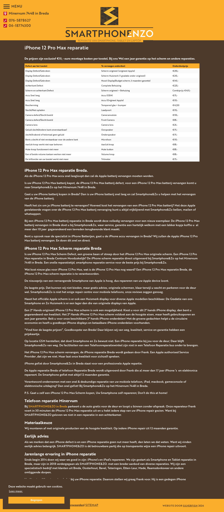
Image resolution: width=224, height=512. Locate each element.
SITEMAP (91, 505)
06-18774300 (20, 25)
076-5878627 (20, 20)
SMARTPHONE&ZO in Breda (48, 406)
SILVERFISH (190, 505)
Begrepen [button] (36, 500)
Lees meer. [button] (16, 491)
